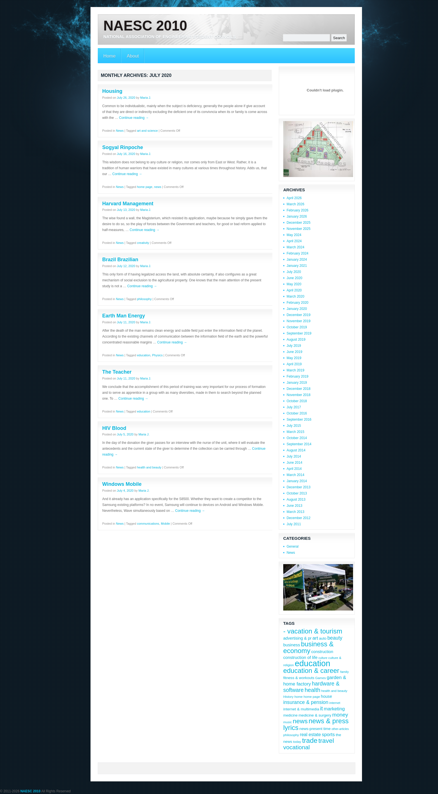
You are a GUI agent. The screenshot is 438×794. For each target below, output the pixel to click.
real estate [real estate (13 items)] (310, 734)
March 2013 (295, 512)
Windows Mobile (122, 484)
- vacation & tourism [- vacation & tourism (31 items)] (312, 631)
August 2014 (296, 450)
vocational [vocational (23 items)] (296, 747)
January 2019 (297, 383)
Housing (112, 91)
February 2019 (297, 376)
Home (109, 56)
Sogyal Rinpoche (122, 147)
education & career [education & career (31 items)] (311, 670)
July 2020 (294, 272)
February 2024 (297, 253)
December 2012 (298, 518)
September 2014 (299, 444)
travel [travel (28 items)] (326, 740)
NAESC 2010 (145, 26)
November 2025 (298, 229)
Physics (157, 355)
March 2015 (295, 432)
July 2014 (294, 456)
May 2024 (294, 235)
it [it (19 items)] (321, 708)
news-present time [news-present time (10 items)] (315, 729)
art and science (147, 130)
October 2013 (297, 493)
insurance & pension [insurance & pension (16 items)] (305, 702)
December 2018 (298, 389)
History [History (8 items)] (288, 696)
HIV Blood (114, 428)
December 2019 (298, 315)
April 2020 (294, 290)
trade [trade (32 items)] (309, 740)
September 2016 (299, 419)
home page (144, 187)
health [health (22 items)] (312, 690)
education (143, 355)
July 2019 (294, 346)
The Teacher (117, 372)
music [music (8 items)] (287, 722)
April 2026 (294, 198)
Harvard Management (127, 203)
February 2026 (297, 210)
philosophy (144, 299)
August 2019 (296, 339)
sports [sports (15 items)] (328, 734)
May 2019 (294, 358)
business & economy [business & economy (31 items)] (308, 647)
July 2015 (294, 426)
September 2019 (299, 333)
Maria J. (145, 97)
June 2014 (294, 463)
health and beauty (149, 467)
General (293, 546)
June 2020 (294, 278)
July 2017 (294, 407)
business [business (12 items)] (291, 644)
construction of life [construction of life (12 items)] (300, 657)
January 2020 (297, 309)
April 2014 (294, 469)
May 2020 (294, 284)
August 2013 (296, 499)
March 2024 (295, 247)
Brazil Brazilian (120, 259)
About (133, 56)
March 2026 (295, 204)
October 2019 (297, 327)
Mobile (165, 523)
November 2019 (298, 321)
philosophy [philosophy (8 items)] (291, 735)
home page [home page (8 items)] (312, 696)
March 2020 (295, 296)
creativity (143, 242)
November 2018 (298, 395)
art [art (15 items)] (315, 638)
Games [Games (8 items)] (320, 678)
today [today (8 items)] (297, 741)
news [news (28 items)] (300, 721)
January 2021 (297, 266)
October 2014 (297, 438)
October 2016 (297, 413)
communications (148, 523)
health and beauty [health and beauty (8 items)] (334, 690)
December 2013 (298, 487)
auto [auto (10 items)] (323, 638)
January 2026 (297, 216)
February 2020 (297, 303)
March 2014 (295, 475)
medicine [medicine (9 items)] (290, 715)
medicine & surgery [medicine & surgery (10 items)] (315, 715)
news (157, 187)
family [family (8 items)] (344, 671)
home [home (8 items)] (298, 696)
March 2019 (295, 370)
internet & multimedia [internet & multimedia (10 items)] (301, 709)
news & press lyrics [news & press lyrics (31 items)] (316, 724)
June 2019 (294, 352)
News (120, 130)
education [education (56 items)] (312, 663)
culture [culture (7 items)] (322, 657)
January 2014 (297, 481)
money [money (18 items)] (340, 715)
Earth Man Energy (123, 316)
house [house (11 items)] (326, 696)
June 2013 (294, 506)
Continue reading (134, 118)
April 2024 (294, 241)
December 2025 (298, 223)
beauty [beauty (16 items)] (334, 638)
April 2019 (294, 364)
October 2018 (297, 401)
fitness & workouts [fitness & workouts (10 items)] (298, 678)
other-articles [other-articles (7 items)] (340, 729)
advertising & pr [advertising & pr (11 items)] (297, 638)
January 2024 (297, 259)
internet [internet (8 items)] (334, 703)
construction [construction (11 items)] (322, 651)
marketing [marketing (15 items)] (334, 708)
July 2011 (294, 524)
